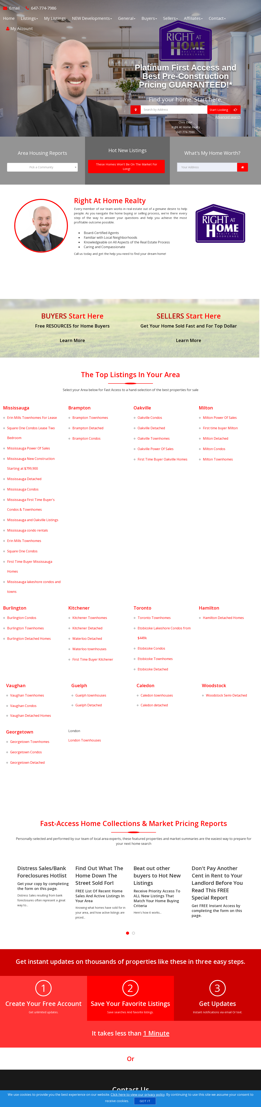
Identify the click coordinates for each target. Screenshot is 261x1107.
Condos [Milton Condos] (214, 431)
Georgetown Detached (12, 611)
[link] (242, 167)
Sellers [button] (170, 18)
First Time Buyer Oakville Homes (162, 436)
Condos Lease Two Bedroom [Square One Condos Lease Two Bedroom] (31, 422)
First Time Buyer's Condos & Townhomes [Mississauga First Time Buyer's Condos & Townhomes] (31, 458)
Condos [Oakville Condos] (150, 415)
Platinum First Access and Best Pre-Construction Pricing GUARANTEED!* (186, 76)
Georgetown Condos (12, 605)
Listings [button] (29, 18)
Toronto (142, 515)
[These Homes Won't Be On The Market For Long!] (126, 166)
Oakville (142, 408)
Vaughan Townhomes (12, 569)
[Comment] (62, 1022)
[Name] (38, 987)
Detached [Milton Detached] (215, 425)
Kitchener (79, 515)
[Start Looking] (224, 109)
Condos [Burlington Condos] (21, 523)
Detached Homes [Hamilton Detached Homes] (223, 523)
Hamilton (209, 515)
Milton (206, 408)
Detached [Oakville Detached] (151, 420)
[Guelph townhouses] (90, 569)
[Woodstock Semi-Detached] (226, 569)
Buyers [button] (149, 18)
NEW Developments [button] (92, 18)
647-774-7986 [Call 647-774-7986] (185, 132)
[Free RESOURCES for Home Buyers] (72, 328)
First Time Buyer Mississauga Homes (29, 489)
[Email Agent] (13, 8)
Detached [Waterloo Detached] (87, 533)
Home (9, 18)
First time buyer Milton (220, 420)
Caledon (145, 562)
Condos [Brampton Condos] (86, 425)
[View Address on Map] (146, 1004)
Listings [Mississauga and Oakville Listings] (32, 466)
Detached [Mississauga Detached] (24, 445)
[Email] (87, 987)
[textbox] (42, 167)
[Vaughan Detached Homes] (30, 579)
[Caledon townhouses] (157, 569)
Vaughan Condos (23, 575)
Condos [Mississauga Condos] (23, 451)
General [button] (126, 18)
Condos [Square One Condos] (22, 482)
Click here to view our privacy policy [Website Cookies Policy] (138, 1094)
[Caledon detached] (154, 574)
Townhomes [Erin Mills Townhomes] (24, 476)
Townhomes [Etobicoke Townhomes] (155, 543)
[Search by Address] (185, 109)
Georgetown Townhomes (12, 600)
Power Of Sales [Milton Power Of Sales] (220, 415)
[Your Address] (207, 167)
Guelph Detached (88, 574)
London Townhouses (84, 601)
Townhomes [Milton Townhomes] (218, 436)
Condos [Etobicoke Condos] (151, 538)
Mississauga (16, 408)
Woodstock (214, 562)
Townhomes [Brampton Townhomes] (90, 415)
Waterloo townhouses (89, 538)
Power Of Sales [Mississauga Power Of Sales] (28, 430)
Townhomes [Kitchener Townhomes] (89, 523)
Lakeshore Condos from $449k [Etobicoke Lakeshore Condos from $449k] (164, 530)
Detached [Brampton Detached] (87, 420)
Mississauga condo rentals (27, 471)
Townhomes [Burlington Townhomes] (25, 528)
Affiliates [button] (193, 18)
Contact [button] (217, 18)
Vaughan (15, 562)
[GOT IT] (145, 1101)
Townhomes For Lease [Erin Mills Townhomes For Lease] (32, 415)
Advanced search (228, 117)
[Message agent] (146, 987)
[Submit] (31, 1047)
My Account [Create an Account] (19, 28)
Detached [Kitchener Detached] (87, 528)
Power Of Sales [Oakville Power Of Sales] (156, 431)
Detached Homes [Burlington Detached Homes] (29, 533)
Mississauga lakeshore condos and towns (34, 499)
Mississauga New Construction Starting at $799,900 (31, 438)
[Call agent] (39, 8)
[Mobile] (62, 1000)
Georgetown (19, 593)
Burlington (14, 515)
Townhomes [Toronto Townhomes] (154, 523)
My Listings (55, 18)
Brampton (79, 408)
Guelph (79, 562)
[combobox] (42, 167)
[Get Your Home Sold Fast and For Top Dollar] (188, 328)
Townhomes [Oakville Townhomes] (154, 425)
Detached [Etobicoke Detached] (153, 548)
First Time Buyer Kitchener (92, 544)
